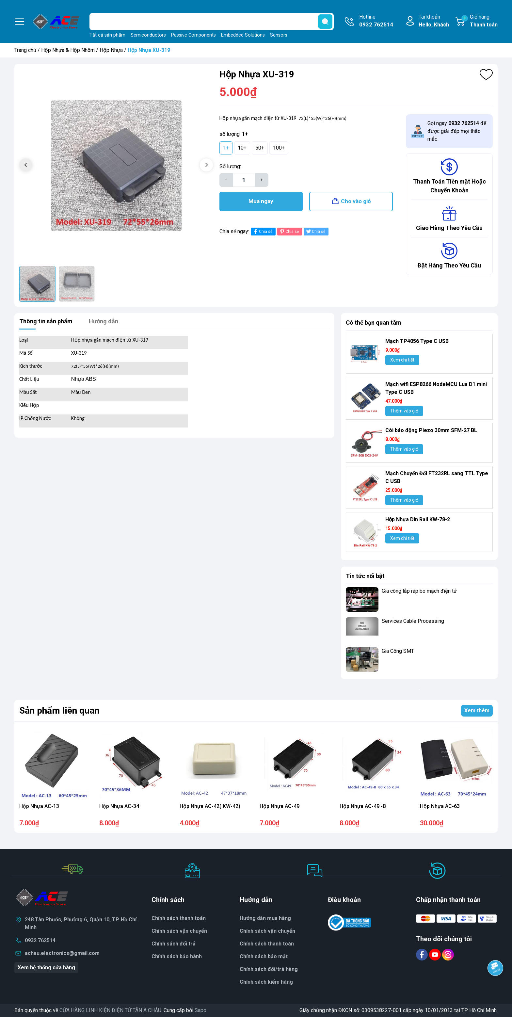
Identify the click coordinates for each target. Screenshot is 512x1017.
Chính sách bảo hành (177, 956)
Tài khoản (434, 21)
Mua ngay (260, 201)
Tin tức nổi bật (365, 576)
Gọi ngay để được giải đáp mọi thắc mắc (456, 131)
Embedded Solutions (243, 35)
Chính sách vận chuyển (267, 931)
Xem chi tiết (402, 360)
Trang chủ (25, 50)
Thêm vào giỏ (404, 410)
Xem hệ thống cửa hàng (46, 967)
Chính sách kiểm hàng (266, 982)
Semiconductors (148, 35)
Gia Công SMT (398, 651)
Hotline (376, 21)
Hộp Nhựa (111, 50)
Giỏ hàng (479, 21)
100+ (279, 148)
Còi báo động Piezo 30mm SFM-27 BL (431, 430)
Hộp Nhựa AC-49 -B (363, 806)
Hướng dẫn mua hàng (265, 918)
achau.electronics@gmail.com (62, 953)
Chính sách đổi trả (174, 944)
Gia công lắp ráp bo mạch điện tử (419, 591)
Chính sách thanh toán (267, 944)
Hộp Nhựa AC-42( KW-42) (210, 806)
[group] (116, 166)
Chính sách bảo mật (264, 956)
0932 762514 (40, 940)
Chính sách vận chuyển (179, 931)
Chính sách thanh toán (179, 918)
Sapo (200, 1010)
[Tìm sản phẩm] (211, 21)
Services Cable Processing (413, 621)
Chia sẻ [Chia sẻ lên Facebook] (262, 231)
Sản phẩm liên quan (59, 710)
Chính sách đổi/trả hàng (269, 969)
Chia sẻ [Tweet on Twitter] (315, 231)
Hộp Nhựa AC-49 (279, 806)
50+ (259, 148)
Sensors (278, 35)
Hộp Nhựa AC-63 (440, 806)
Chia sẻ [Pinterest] (289, 231)
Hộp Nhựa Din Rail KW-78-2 (417, 519)
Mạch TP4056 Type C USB (417, 341)
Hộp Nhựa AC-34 (119, 806)
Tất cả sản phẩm (107, 35)
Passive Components (193, 35)
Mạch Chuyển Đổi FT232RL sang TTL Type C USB (436, 477)
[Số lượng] (243, 180)
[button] (206, 164)
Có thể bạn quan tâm (373, 322)
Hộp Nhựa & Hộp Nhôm (68, 50)
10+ (242, 148)
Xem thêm (476, 710)
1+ (226, 148)
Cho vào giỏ (356, 201)
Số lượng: (230, 166)
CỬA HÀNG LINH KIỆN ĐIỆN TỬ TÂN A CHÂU (110, 1010)
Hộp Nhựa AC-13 (39, 806)
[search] (325, 21)
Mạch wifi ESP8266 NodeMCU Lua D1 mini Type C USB (436, 388)
